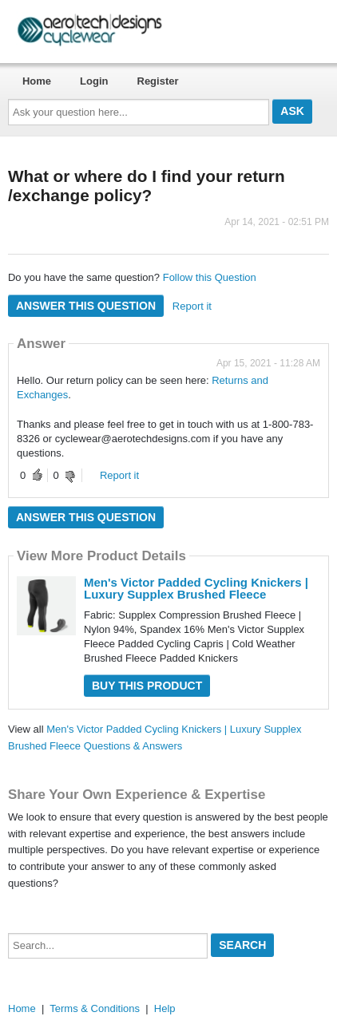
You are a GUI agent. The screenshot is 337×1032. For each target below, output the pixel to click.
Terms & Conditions (95, 1008)
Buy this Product (147, 685)
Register (158, 81)
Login (94, 81)
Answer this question (86, 305)
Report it (192, 306)
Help (165, 1008)
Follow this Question (209, 277)
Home (36, 81)
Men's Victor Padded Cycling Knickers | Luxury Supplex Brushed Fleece (196, 588)
